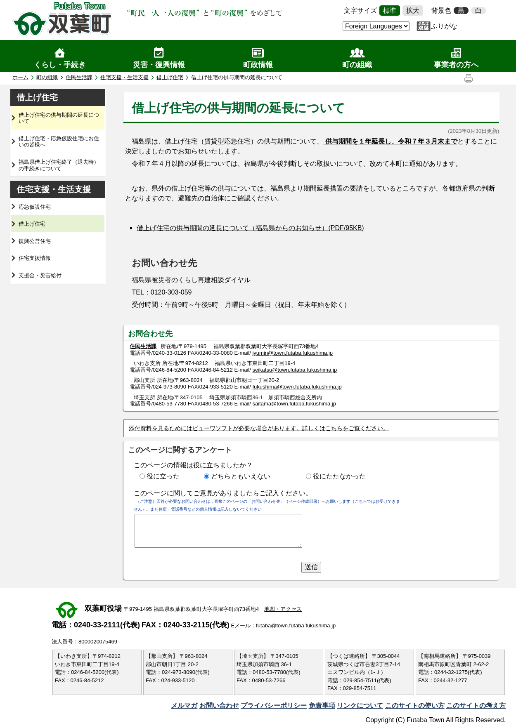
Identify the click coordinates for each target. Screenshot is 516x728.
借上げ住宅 (169, 77)
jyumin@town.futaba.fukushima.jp (292, 353)
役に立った (163, 476)
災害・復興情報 (159, 65)
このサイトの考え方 (476, 705)
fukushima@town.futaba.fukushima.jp (296, 387)
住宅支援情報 (35, 258)
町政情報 (258, 65)
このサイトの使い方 (415, 705)
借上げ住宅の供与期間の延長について (59, 118)
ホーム (20, 77)
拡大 (412, 10)
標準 (389, 10)
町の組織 (357, 65)
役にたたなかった (339, 476)
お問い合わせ (219, 705)
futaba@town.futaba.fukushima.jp (296, 625)
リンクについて (360, 705)
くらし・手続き (60, 65)
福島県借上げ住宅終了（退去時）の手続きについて (59, 165)
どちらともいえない (240, 476)
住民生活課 (79, 77)
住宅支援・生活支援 (124, 77)
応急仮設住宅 (35, 207)
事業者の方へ (456, 65)
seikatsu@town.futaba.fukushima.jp (294, 370)
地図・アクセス (283, 609)
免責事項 (322, 705)
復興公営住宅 (35, 241)
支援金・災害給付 (40, 275)
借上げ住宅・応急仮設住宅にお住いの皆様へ (59, 141)
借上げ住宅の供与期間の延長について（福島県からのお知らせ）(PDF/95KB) (250, 227)
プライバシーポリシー (274, 705)
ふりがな (444, 26)
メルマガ (184, 705)
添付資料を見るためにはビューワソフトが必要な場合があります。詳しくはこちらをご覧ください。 (259, 428)
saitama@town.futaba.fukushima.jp (294, 404)
